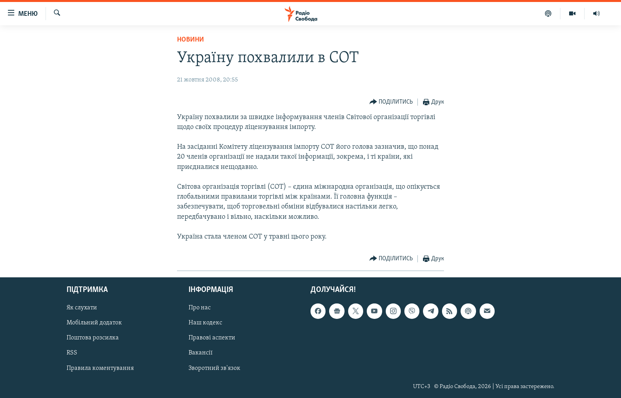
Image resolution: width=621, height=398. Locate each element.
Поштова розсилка (93, 338)
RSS (72, 353)
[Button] (391, 102)
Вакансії (201, 353)
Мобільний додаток (94, 323)
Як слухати (82, 308)
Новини (190, 40)
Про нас (200, 308)
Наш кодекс (205, 323)
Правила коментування (100, 368)
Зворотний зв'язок (214, 368)
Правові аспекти (212, 338)
